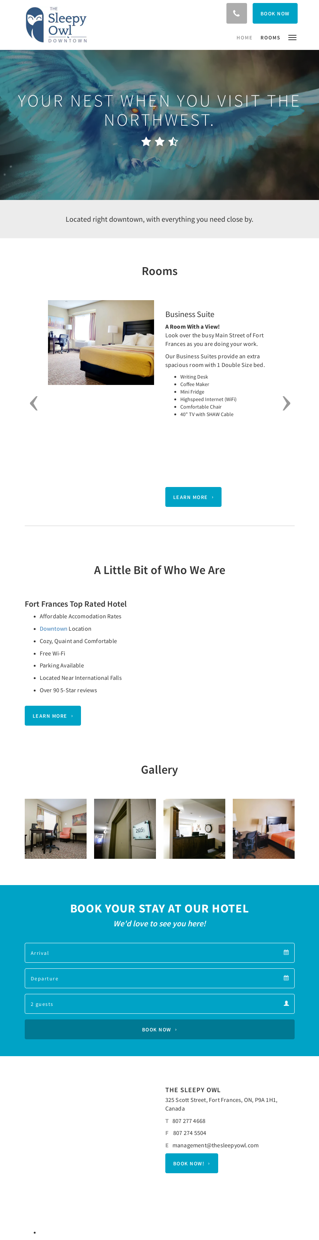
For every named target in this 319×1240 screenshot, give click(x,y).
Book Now (156, 1029)
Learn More (190, 497)
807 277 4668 (188, 1120)
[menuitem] (247, 38)
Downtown (54, 628)
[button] (292, 37)
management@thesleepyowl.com (215, 1145)
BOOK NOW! (189, 1163)
